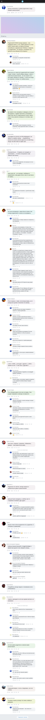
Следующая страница (22, 717)
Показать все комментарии (22, 605)
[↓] (20, 12)
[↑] (18, 12)
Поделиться (22, 12)
